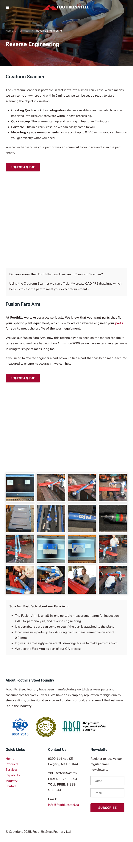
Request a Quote (23, 167)
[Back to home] (66, 7)
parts (119, 323)
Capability (13, 775)
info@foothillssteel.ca (63, 805)
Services (12, 770)
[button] (7, 7)
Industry (12, 781)
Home (10, 759)
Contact (11, 786)
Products (12, 764)
